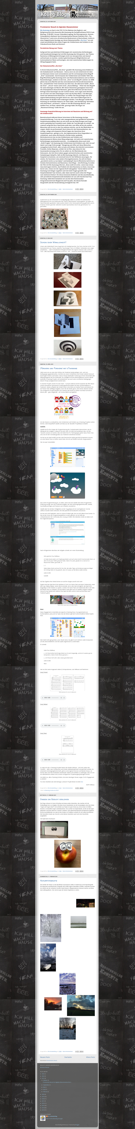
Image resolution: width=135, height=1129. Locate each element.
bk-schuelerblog (52, 1116)
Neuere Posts (45, 1057)
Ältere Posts (90, 1057)
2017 (43, 1101)
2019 (43, 1096)
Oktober (45, 1080)
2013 (43, 1110)
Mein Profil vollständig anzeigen (54, 1118)
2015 (43, 1105)
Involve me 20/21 (54, 790)
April (44, 1089)
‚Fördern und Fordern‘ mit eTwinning (58, 368)
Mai (44, 1087)
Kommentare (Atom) (52, 1060)
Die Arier (84, 40)
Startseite (68, 1057)
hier (82, 782)
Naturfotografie (48, 880)
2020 (43, 1094)
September (46, 1085)
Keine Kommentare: (68, 189)
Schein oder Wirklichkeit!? (53, 242)
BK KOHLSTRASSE (44, 1067)
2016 (43, 1103)
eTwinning (47, 790)
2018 (43, 1099)
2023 (43, 1074)
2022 (43, 1076)
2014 (43, 1108)
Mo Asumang (44, 30)
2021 (43, 1078)
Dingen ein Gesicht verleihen (54, 799)
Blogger (77, 1125)
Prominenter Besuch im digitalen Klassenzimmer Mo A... (57, 1082)
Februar (45, 1091)
